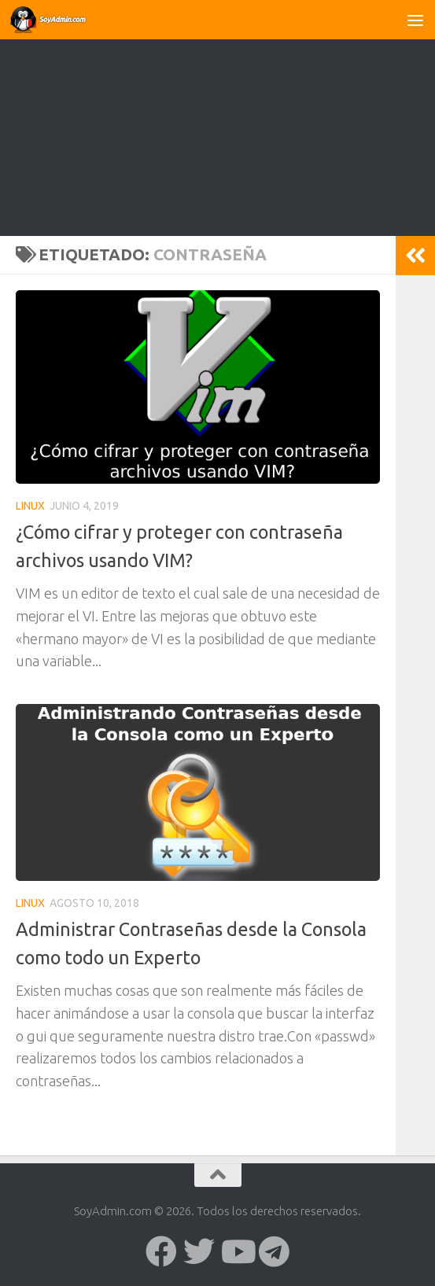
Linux (30, 505)
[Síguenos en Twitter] (199, 1251)
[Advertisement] (217, 118)
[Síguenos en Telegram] (274, 1251)
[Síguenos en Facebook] (161, 1251)
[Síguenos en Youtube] (237, 1251)
